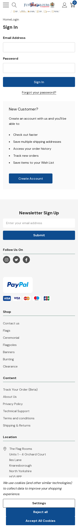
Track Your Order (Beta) (20, 389)
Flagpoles (10, 345)
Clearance (10, 366)
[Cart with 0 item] (72, 5)
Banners (9, 352)
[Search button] (14, 5)
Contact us (11, 323)
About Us (10, 397)
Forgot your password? (39, 92)
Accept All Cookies (40, 521)
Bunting (8, 359)
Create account (30, 178)
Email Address (14, 38)
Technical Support (16, 411)
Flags (6, 330)
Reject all (40, 512)
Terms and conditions (18, 418)
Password (10, 58)
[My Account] (64, 5)
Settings (39, 503)
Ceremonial (11, 338)
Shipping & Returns (16, 425)
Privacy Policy (13, 404)
